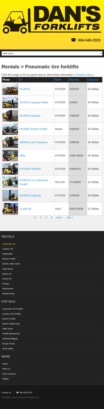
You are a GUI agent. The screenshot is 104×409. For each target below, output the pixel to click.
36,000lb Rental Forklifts (33, 129)
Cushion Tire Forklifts (11, 314)
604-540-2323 (89, 40)
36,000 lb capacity (30, 115)
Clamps (5, 284)
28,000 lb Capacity (30, 195)
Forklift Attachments (11, 333)
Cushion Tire (7, 249)
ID (21, 79)
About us (6, 369)
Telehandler (7, 254)
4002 (22, 155)
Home (5, 364)
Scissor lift (6, 279)
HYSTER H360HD (30, 168)
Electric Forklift (8, 259)
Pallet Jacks (7, 269)
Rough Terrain (8, 344)
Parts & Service (9, 374)
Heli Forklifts (7, 348)
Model (74, 79)
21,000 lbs (26, 208)
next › (59, 217)
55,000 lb (25, 89)
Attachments (7, 288)
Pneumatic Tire (8, 244)
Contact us (6, 392)
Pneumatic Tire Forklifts (12, 309)
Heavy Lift (6, 274)
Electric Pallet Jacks (11, 264)
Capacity (93, 79)
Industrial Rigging (10, 338)
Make (58, 79)
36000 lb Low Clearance (33, 142)
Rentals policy (84, 74)
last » (70, 217)
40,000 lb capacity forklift (34, 102)
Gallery (5, 379)
